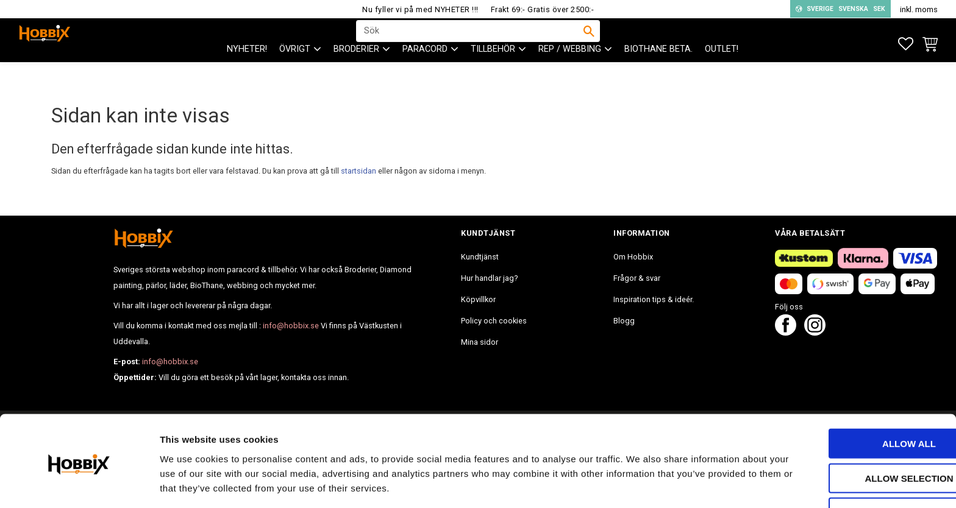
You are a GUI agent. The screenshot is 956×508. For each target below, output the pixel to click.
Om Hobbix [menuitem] (633, 256)
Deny (854, 469)
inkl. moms (919, 9)
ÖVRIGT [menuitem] (294, 73)
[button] (905, 44)
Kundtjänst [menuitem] (480, 256)
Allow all (854, 400)
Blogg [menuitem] (624, 320)
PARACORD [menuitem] (425, 73)
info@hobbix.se (291, 325)
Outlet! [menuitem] (721, 73)
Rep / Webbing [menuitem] (569, 73)
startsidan (358, 170)
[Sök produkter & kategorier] (470, 43)
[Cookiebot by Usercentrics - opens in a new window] (79, 484)
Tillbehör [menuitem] (493, 73)
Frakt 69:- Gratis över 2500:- (542, 9)
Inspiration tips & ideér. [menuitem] (653, 299)
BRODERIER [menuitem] (356, 73)
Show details (640, 484)
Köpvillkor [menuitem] (478, 299)
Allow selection (854, 435)
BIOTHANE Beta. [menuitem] (658, 73)
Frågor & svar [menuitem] (636, 278)
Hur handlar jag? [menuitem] (489, 278)
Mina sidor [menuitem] (479, 342)
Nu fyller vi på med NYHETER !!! (420, 9)
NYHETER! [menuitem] (247, 73)
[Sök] (589, 43)
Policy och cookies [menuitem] (494, 320)
